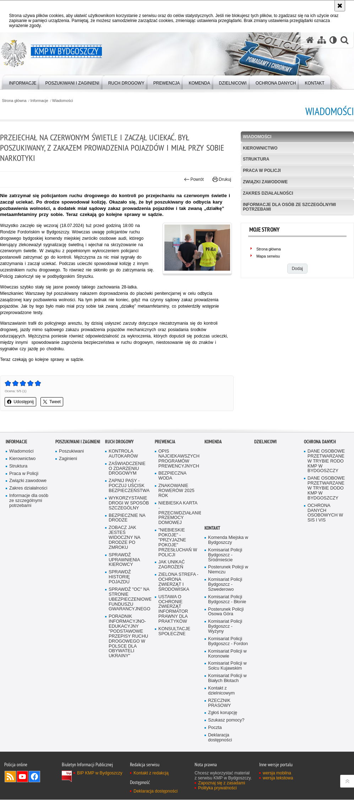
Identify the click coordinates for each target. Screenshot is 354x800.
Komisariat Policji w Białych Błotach (227, 698)
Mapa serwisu (268, 256)
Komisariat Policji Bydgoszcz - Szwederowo (225, 603)
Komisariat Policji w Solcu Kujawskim (227, 685)
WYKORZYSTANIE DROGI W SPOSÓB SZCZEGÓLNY (129, 522)
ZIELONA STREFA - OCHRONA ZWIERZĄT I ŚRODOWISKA (178, 601)
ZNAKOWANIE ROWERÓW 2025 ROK (176, 510)
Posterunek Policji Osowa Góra (226, 631)
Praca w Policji (262, 170)
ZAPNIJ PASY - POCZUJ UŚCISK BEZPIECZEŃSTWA (129, 505)
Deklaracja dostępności (220, 757)
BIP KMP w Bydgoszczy (99, 792)
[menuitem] (22, 82)
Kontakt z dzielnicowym (221, 710)
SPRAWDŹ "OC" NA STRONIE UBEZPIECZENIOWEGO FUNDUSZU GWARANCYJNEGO (129, 618)
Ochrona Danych (320, 461)
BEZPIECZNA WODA (172, 495)
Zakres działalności (268, 193)
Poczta (215, 747)
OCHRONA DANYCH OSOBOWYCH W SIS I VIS (325, 532)
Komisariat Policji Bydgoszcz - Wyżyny (225, 646)
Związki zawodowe (265, 181)
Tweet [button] (52, 402)
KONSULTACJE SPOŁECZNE (174, 650)
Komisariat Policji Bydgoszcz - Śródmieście (225, 574)
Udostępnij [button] (20, 402)
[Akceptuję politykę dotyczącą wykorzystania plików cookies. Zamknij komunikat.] (339, 5)
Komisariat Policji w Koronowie (227, 673)
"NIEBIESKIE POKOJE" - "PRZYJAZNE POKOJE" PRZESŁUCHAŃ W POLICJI (177, 561)
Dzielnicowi (265, 461)
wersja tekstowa (278, 797)
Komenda (213, 461)
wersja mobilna (277, 792)
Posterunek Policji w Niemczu (228, 589)
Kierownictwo (260, 148)
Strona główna (14, 101)
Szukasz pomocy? (226, 739)
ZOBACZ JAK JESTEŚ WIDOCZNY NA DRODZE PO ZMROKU (125, 557)
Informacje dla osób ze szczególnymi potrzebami (289, 207)
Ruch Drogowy (119, 461)
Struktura (256, 159)
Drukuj (221, 180)
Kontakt (212, 547)
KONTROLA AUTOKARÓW (123, 473)
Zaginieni (68, 478)
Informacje (39, 101)
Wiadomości (62, 101)
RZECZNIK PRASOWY (219, 722)
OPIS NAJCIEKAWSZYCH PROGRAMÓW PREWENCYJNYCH (179, 478)
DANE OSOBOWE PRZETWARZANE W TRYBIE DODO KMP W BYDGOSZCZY (326, 507)
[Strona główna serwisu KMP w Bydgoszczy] (310, 40)
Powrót (194, 180)
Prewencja (165, 461)
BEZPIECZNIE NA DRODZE (127, 537)
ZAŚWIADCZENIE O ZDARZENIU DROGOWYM (127, 488)
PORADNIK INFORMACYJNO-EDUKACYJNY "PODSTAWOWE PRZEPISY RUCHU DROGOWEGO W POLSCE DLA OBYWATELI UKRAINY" (128, 656)
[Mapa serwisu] (321, 40)
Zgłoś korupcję (222, 732)
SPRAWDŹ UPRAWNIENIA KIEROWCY (124, 579)
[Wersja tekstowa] (333, 40)
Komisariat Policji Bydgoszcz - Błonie (227, 618)
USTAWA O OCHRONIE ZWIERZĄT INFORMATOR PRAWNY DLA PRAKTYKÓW (173, 628)
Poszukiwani (71, 470)
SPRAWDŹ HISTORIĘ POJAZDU (120, 596)
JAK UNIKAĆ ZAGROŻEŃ (171, 584)
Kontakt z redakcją (151, 792)
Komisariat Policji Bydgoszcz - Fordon (228, 660)
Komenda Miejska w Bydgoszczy (228, 559)
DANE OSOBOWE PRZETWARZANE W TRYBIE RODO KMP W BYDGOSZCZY (326, 480)
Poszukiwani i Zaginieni (77, 461)
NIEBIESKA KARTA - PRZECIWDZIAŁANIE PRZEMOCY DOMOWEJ (179, 532)
